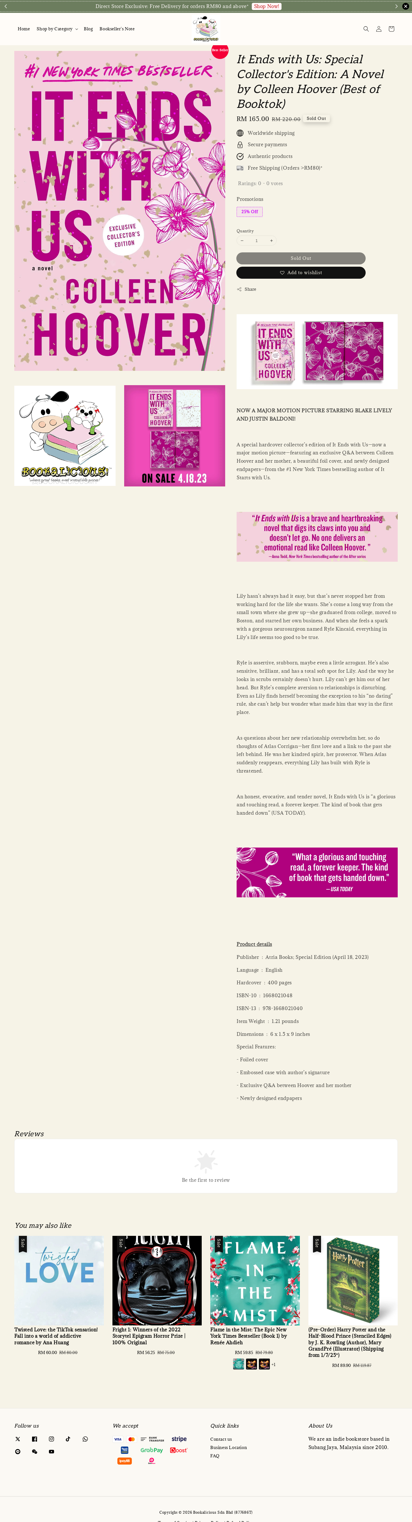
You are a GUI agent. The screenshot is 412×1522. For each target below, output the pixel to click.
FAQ (215, 1455)
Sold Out (301, 258)
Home (24, 28)
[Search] (366, 29)
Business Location (228, 1447)
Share (246, 289)
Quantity (245, 230)
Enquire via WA (306, 6)
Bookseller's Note (117, 28)
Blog (88, 28)
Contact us (221, 1439)
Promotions (250, 199)
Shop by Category (55, 28)
